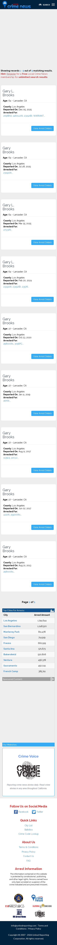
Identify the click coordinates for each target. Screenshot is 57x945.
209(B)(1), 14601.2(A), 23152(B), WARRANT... (24, 116)
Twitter (37, 812)
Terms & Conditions (28, 847)
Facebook (21, 812)
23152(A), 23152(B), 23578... (16, 287)
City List (28, 825)
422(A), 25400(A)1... (12, 514)
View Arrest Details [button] (42, 128)
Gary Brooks (8, 150)
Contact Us (28, 856)
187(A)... (7, 401)
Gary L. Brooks (8, 93)
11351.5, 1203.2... (11, 458)
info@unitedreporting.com (23, 925)
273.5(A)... (7, 230)
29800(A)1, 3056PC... (13, 344)
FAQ (28, 861)
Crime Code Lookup (28, 834)
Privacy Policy (28, 852)
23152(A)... (8, 173)
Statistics (28, 829)
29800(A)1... (9, 571)
